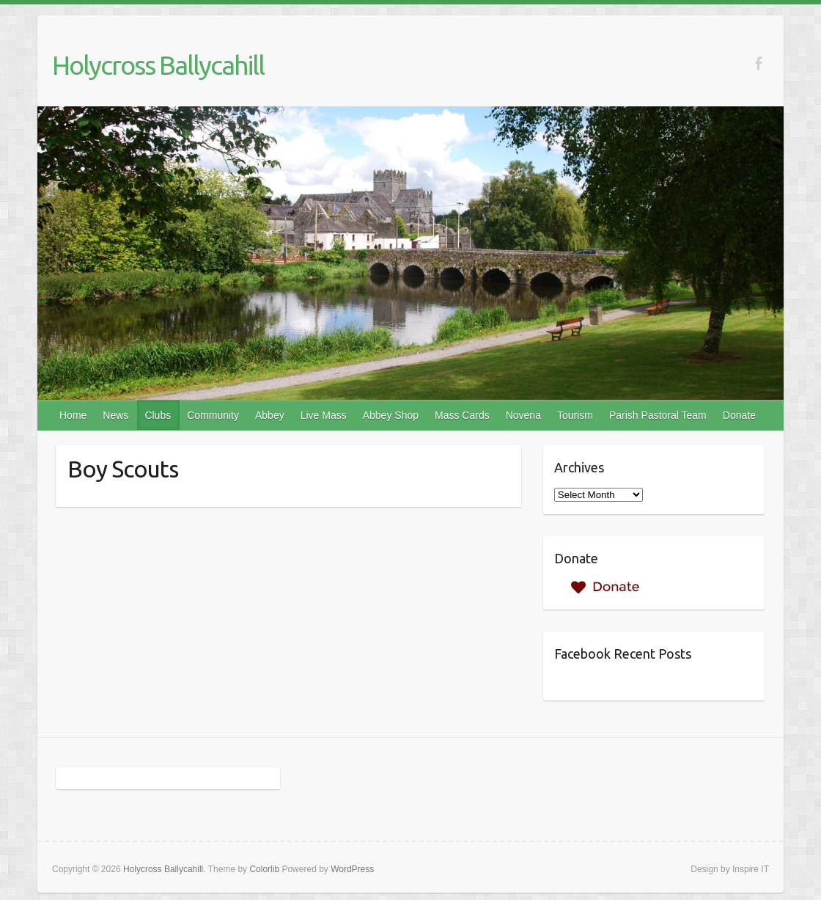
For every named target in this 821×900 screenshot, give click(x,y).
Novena (523, 415)
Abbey (269, 415)
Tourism (575, 415)
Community (213, 415)
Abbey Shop (391, 415)
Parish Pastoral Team (658, 415)
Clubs (157, 415)
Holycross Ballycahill (158, 65)
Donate (739, 415)
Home (72, 415)
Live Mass (324, 415)
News (115, 415)
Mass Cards (462, 415)
